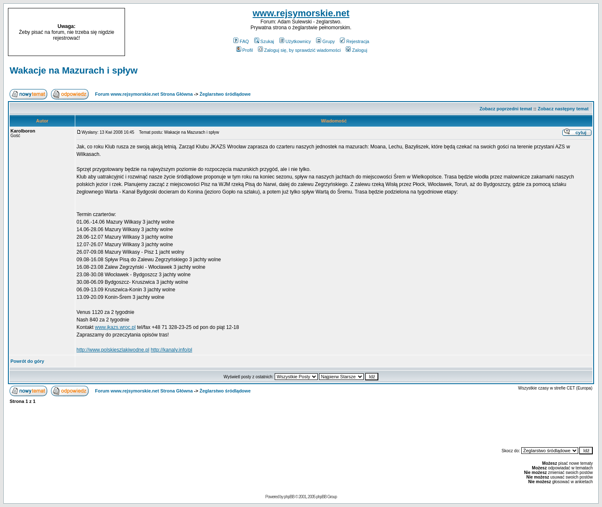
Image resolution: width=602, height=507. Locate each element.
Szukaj (264, 41)
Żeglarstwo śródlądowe (224, 94)
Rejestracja (354, 41)
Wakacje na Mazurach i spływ (74, 70)
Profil (244, 50)
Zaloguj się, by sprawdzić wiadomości (299, 50)
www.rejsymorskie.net (301, 13)
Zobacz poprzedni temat (506, 108)
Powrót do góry (27, 361)
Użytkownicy (295, 41)
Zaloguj (356, 50)
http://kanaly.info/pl (171, 350)
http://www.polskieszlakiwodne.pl (113, 350)
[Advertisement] (526, 32)
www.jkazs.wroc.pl (115, 327)
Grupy (325, 41)
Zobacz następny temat (563, 108)
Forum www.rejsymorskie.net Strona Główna (144, 94)
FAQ (241, 41)
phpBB (289, 496)
